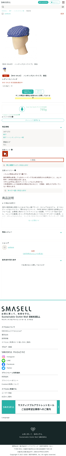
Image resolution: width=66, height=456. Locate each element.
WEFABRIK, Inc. (34, 454)
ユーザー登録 (7, 393)
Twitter (7, 368)
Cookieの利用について (10, 384)
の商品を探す (15, 165)
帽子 (5, 134)
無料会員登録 (43, 2)
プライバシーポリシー (10, 380)
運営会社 (5, 335)
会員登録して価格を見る (28, 91)
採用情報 (5, 338)
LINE (6, 360)
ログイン (55, 2)
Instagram (8, 357)
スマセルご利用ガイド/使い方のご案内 (16, 342)
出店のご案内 (7, 397)
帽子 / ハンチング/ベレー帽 (13, 137)
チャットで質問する (32, 120)
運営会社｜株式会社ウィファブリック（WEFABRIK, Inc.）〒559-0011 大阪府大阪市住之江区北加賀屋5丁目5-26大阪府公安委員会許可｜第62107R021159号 (33, 449)
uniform (8, 14)
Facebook (8, 364)
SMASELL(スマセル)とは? (12, 331)
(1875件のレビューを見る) (33, 253)
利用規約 (5, 377)
